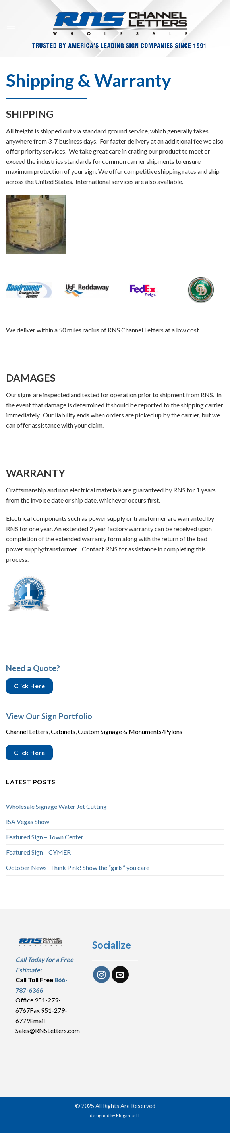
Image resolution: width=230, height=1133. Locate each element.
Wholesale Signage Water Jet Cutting (56, 806)
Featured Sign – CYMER (38, 852)
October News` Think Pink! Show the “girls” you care (77, 867)
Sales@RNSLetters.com (47, 1030)
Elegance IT (128, 1115)
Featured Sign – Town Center (44, 837)
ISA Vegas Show (27, 821)
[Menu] (10, 28)
